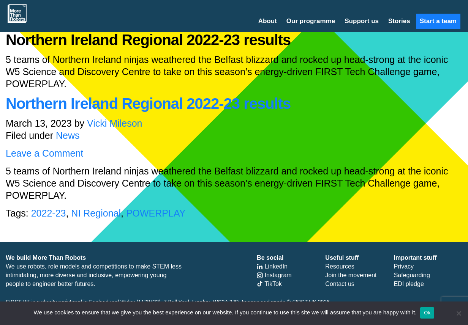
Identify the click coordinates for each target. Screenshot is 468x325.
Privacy (404, 266)
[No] (458, 313)
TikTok (269, 284)
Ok (427, 313)
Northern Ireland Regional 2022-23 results (148, 103)
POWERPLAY (156, 213)
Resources (339, 266)
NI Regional (96, 213)
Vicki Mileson (114, 123)
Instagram (274, 275)
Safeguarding (412, 275)
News (68, 135)
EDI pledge (409, 284)
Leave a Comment (44, 153)
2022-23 (48, 213)
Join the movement (350, 275)
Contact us (339, 284)
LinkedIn (272, 266)
